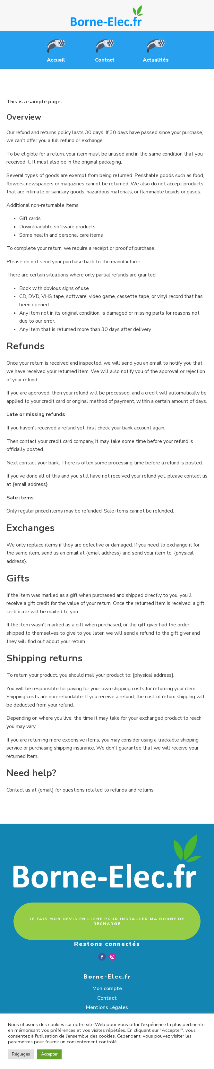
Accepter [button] (49, 1054)
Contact (107, 998)
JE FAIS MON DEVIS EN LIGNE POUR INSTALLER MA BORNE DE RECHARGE (107, 921)
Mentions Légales (107, 1007)
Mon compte (107, 988)
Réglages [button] (21, 1054)
